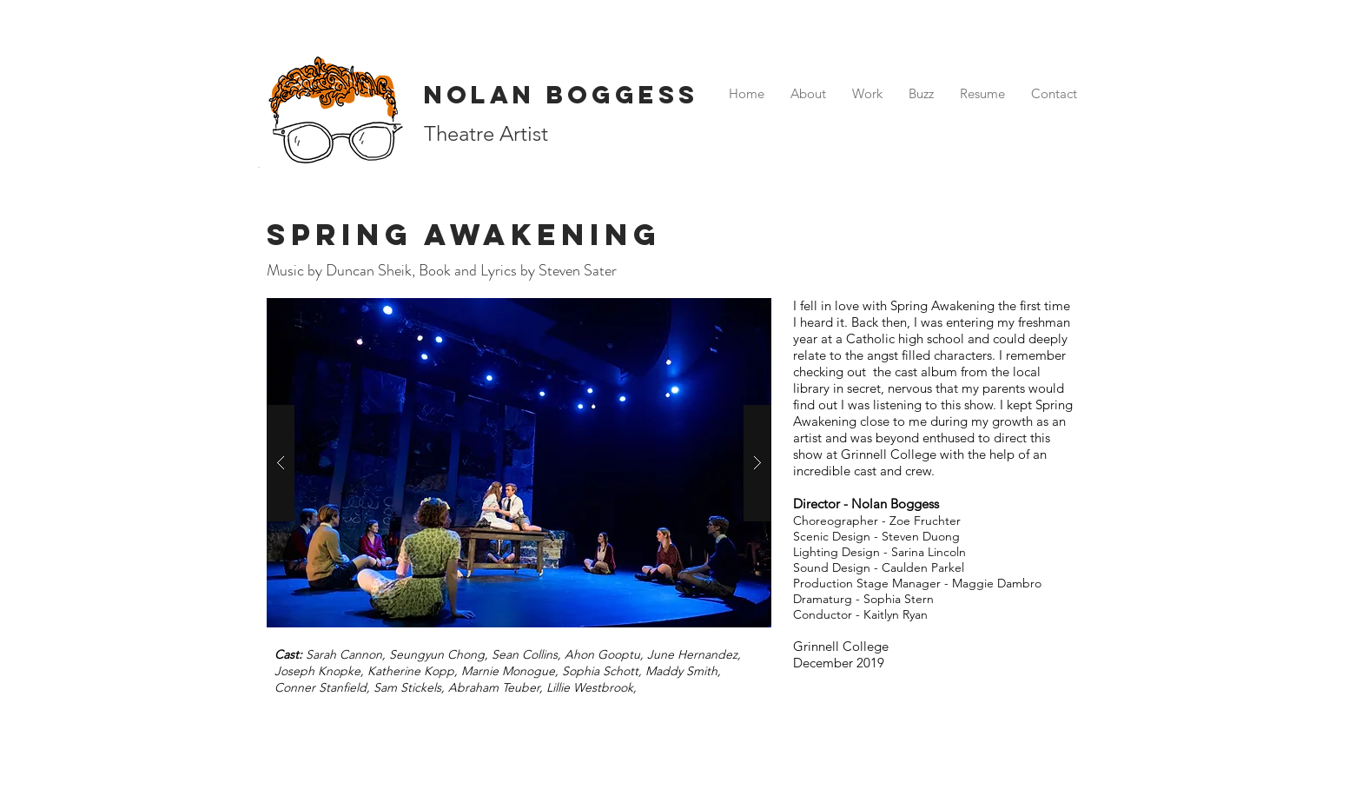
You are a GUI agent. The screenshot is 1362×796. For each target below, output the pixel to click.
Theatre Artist (486, 133)
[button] (519, 462)
